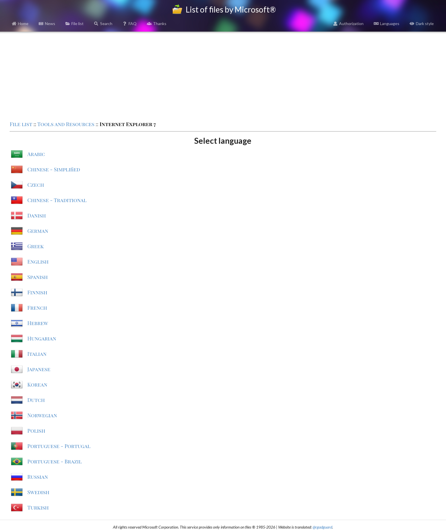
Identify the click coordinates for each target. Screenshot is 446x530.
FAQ (130, 23)
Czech (35, 184)
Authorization (348, 23)
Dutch (36, 400)
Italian (36, 353)
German (37, 230)
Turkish (38, 507)
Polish (36, 430)
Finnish (37, 292)
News (47, 23)
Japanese (38, 369)
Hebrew (37, 323)
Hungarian (41, 338)
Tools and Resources (65, 124)
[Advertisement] (223, 76)
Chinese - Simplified (53, 169)
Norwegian (42, 415)
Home (20, 23)
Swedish (38, 492)
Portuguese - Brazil (54, 461)
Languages (386, 23)
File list (74, 23)
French (37, 307)
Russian (37, 476)
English (37, 261)
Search (103, 23)
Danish (36, 215)
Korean (37, 384)
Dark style (422, 23)
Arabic (36, 154)
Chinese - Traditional (56, 200)
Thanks (156, 23)
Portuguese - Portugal (58, 446)
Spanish (37, 277)
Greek (35, 246)
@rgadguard (322, 527)
